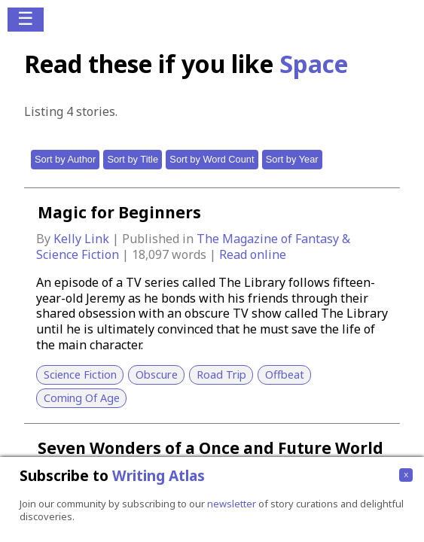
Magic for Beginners (119, 212)
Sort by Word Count (211, 159)
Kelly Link (82, 238)
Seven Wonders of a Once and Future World (210, 447)
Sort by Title (132, 159)
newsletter (231, 503)
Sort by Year (292, 159)
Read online (252, 254)
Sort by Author (65, 159)
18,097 (150, 254)
